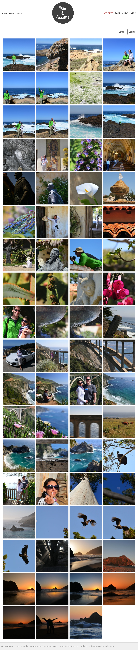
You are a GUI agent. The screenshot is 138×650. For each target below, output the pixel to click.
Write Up (108, 13)
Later (121, 32)
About (125, 13)
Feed (11, 13)
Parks (19, 13)
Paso (117, 13)
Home (4, 13)
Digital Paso (109, 646)
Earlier (132, 32)
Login (133, 13)
